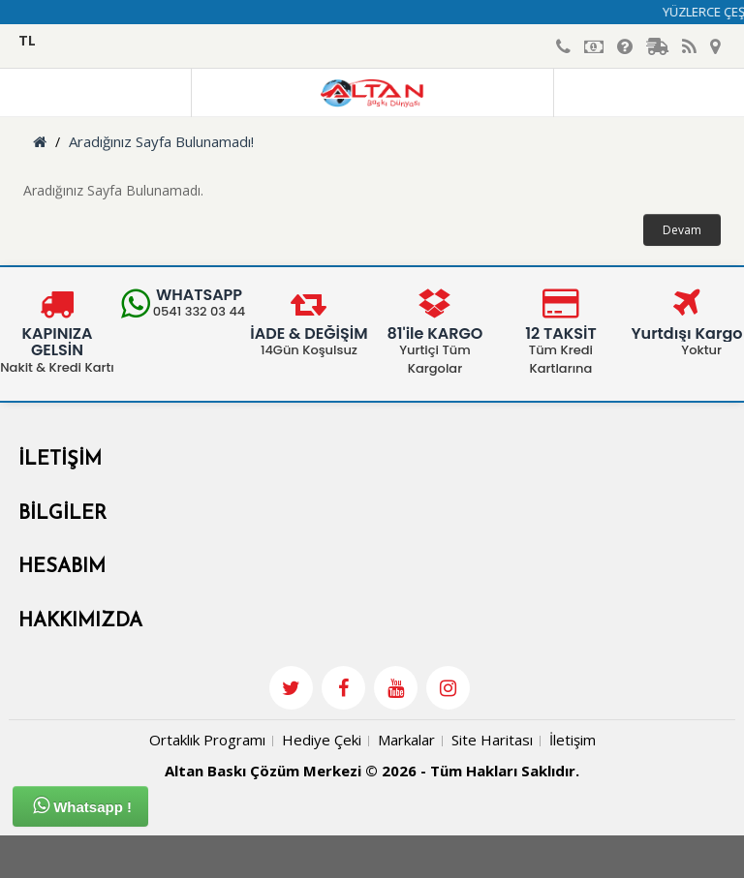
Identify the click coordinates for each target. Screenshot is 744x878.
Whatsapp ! (82, 805)
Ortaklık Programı (207, 739)
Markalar (406, 739)
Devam (682, 230)
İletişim (572, 739)
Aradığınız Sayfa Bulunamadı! (161, 141)
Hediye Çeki (321, 739)
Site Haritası (492, 739)
